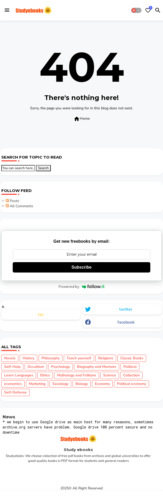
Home (82, 119)
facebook (125, 322)
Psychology (60, 366)
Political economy (131, 383)
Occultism (35, 366)
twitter (125, 309)
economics (13, 383)
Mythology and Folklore (76, 375)
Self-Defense (15, 392)
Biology (81, 383)
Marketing (37, 383)
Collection (131, 375)
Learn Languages (18, 375)
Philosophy (50, 358)
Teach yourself (79, 358)
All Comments (19, 206)
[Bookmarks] (148, 10)
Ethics (45, 375)
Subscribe (81, 267)
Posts (12, 200)
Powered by (81, 286)
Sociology (60, 383)
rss (41, 314)
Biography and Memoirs (96, 366)
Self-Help (12, 366)
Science (109, 375)
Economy (102, 383)
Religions (105, 358)
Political (130, 366)
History (28, 358)
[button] (136, 10)
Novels (10, 358)
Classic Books (131, 358)
